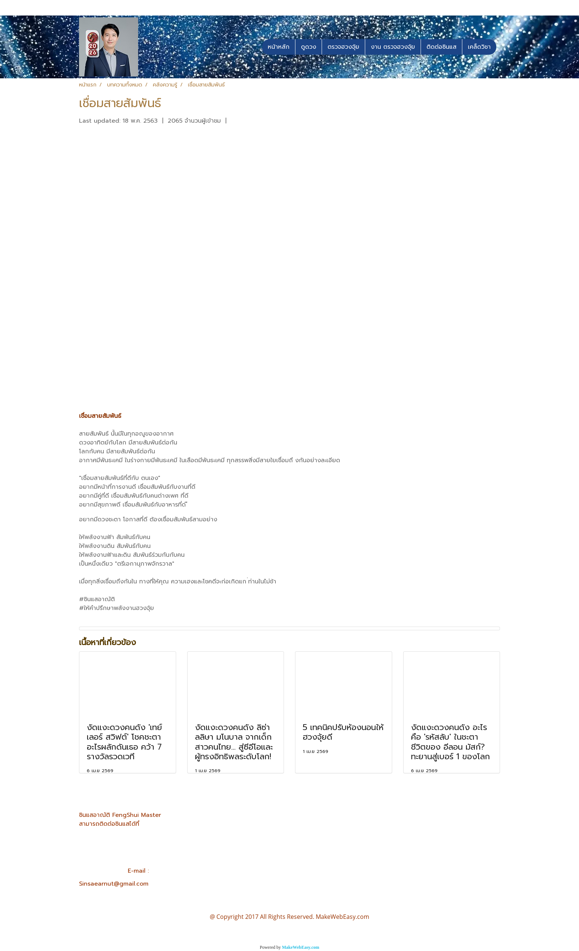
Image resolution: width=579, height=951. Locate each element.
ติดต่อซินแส (441, 46)
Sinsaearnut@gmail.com (113, 883)
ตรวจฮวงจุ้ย (343, 46)
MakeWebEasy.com (300, 947)
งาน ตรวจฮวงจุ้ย (393, 46)
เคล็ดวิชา (479, 46)
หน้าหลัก (279, 46)
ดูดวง (308, 46)
